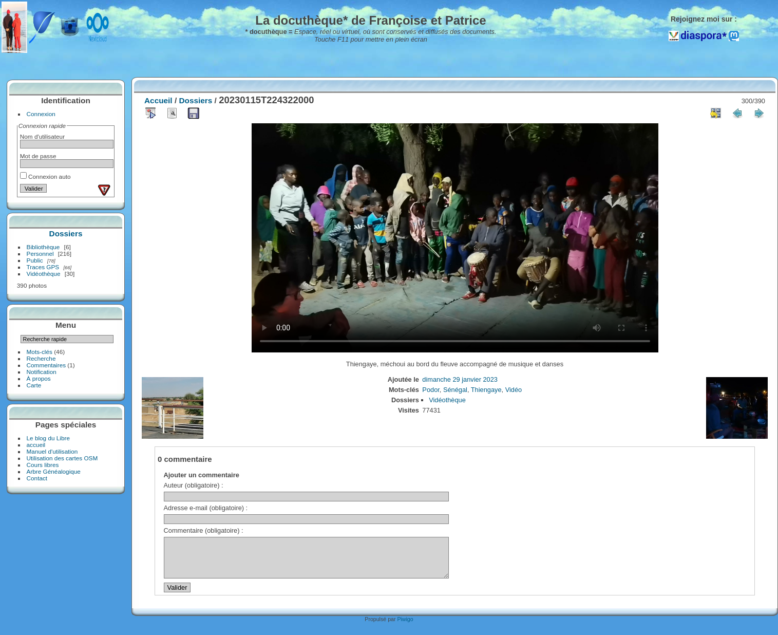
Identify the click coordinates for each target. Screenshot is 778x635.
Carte (34, 385)
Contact (37, 478)
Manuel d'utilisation (52, 451)
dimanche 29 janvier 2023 (460, 379)
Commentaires (46, 365)
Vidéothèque (44, 273)
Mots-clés (39, 351)
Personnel (40, 253)
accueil (36, 444)
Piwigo (405, 627)
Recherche (41, 358)
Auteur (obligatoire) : (193, 485)
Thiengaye (486, 390)
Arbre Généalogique (54, 471)
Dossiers (66, 233)
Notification (41, 371)
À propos (39, 378)
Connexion (41, 113)
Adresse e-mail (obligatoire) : (206, 508)
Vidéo (513, 390)
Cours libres (43, 464)
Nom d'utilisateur (42, 136)
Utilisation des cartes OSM (62, 458)
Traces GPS (43, 267)
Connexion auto (45, 176)
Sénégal (455, 390)
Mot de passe (38, 156)
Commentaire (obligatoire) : (203, 530)
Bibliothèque (43, 247)
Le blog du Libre (48, 438)
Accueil (158, 100)
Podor (430, 390)
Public (35, 260)
